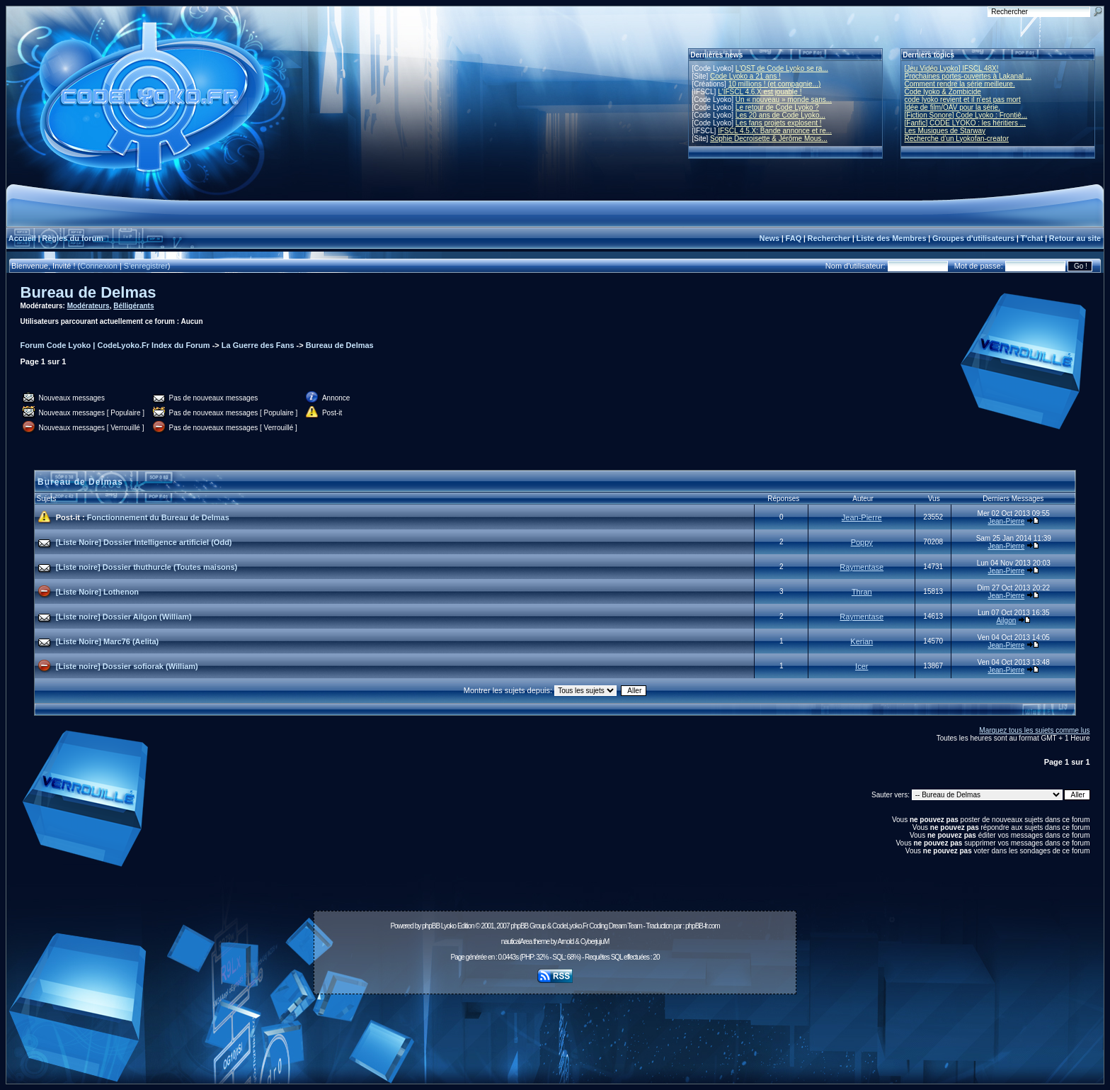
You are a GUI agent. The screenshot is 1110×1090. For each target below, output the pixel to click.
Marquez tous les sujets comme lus (1034, 730)
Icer (861, 666)
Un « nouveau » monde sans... (784, 99)
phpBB (431, 926)
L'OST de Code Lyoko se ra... (782, 68)
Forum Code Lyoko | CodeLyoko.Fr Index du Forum (115, 345)
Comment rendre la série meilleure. (960, 84)
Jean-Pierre (862, 517)
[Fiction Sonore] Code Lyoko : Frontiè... (966, 115)
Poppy (862, 542)
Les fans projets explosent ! (779, 123)
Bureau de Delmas (88, 292)
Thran (862, 592)
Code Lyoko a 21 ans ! (745, 76)
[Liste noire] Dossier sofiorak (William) (127, 666)
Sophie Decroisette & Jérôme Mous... (769, 138)
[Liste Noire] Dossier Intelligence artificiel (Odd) (144, 542)
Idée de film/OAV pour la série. (952, 107)
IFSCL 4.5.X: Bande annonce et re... (775, 131)
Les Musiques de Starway (945, 131)
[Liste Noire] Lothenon (97, 592)
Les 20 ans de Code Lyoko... (780, 115)
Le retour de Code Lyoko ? (777, 107)
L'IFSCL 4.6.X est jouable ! (759, 92)
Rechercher (829, 238)
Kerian (861, 641)
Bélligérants (133, 306)
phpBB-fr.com (702, 926)
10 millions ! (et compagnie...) (774, 84)
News (769, 238)
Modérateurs (88, 306)
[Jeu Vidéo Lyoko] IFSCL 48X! (952, 68)
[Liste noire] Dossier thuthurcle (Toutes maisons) (147, 567)
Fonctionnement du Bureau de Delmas (158, 517)
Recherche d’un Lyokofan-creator (957, 138)
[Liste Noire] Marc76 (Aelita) (107, 641)
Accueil (22, 238)
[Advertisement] (555, 1031)
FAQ (794, 238)
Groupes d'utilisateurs (973, 238)
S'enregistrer (146, 266)
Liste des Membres (891, 238)
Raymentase (861, 567)
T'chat (1032, 238)
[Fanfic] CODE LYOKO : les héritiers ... (965, 123)
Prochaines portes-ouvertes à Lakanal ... (968, 76)
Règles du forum (72, 238)
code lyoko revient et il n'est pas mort (963, 99)
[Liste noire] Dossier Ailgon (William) (124, 616)
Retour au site (1075, 238)
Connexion (99, 266)
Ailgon (1006, 620)
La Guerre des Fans (258, 345)
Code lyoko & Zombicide (943, 92)
